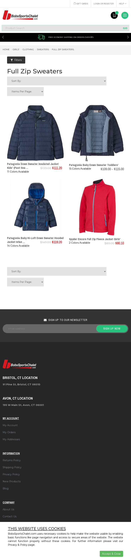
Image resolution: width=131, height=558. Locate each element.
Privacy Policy (11, 474)
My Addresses (11, 439)
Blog (5, 488)
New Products (11, 481)
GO (125, 28)
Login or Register (103, 3)
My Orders (9, 432)
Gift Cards (80, 3)
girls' (16, 49)
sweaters (43, 49)
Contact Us (9, 516)
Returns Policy (12, 460)
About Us (8, 509)
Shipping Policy (12, 467)
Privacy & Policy (18, 544)
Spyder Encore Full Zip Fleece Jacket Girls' (94, 239)
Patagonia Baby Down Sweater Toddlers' (93, 165)
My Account (10, 425)
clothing (28, 49)
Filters (16, 60)
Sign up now (111, 328)
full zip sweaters (63, 49)
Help (122, 3)
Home (6, 49)
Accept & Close (111, 553)
